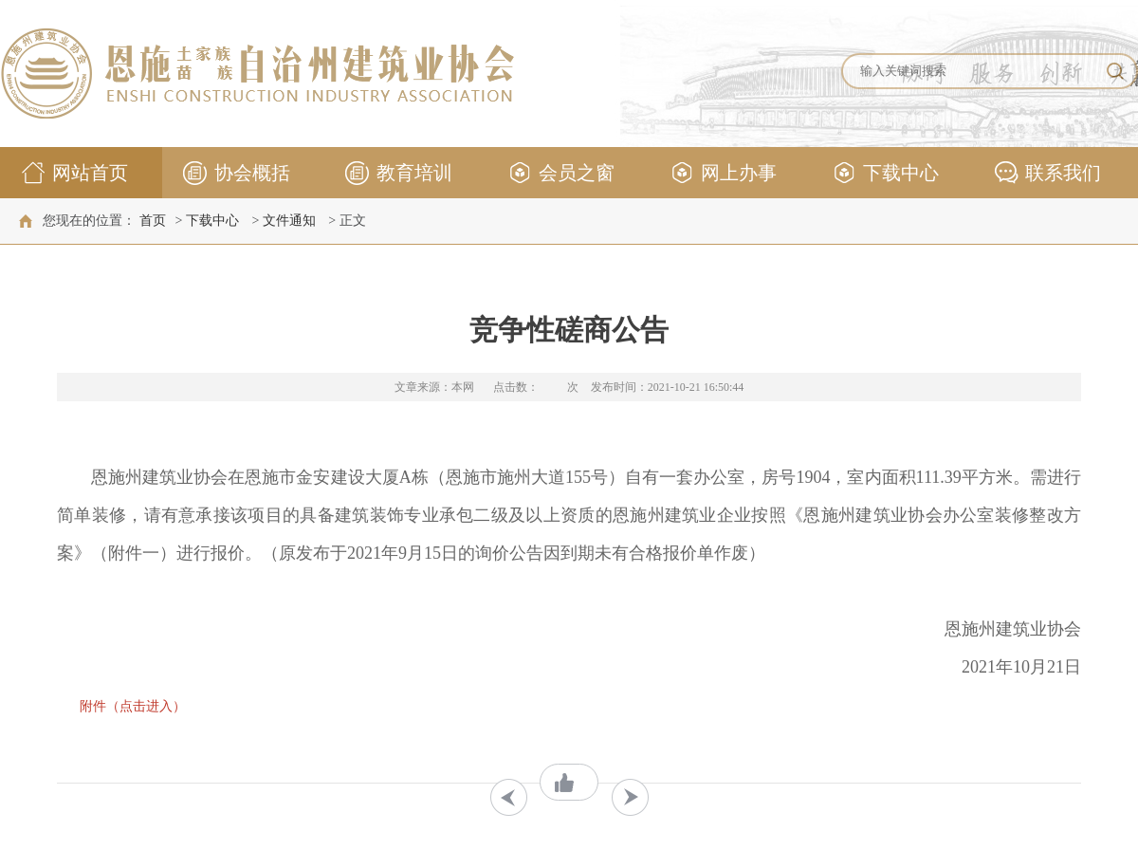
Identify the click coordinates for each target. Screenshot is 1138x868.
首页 (152, 220)
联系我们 (1046, 176)
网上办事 (722, 176)
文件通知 (289, 220)
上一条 (508, 797)
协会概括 (235, 176)
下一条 (630, 797)
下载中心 (884, 176)
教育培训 (397, 176)
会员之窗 (560, 176)
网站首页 (73, 176)
